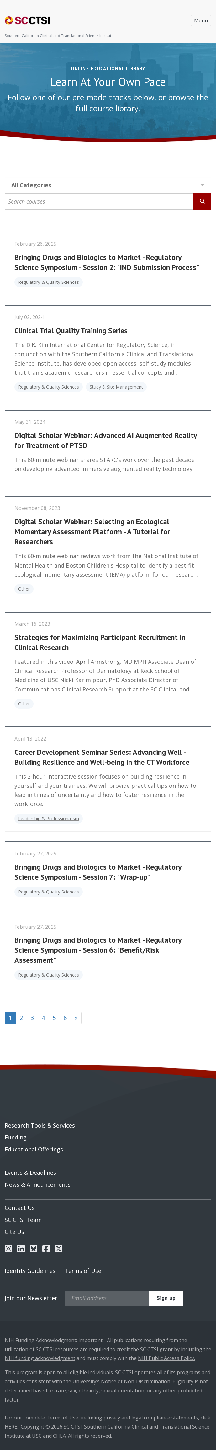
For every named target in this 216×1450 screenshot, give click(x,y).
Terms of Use (83, 1270)
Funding (16, 1137)
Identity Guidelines (30, 1270)
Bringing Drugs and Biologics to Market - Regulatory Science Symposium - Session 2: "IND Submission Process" (106, 262)
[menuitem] (108, 1123)
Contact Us (20, 1208)
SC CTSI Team (23, 1219)
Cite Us (14, 1231)
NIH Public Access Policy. (166, 1358)
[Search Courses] (202, 201)
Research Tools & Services (40, 1125)
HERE (11, 1426)
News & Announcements (38, 1184)
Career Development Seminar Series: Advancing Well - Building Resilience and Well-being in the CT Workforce (101, 757)
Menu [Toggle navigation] (201, 20)
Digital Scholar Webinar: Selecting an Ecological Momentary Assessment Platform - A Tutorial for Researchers (92, 531)
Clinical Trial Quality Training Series (71, 330)
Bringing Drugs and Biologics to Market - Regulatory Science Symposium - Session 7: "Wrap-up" (97, 872)
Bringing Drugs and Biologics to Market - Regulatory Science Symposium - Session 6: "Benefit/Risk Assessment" (97, 950)
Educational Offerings (34, 1149)
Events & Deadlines (30, 1172)
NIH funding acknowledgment (40, 1358)
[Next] (76, 1018)
